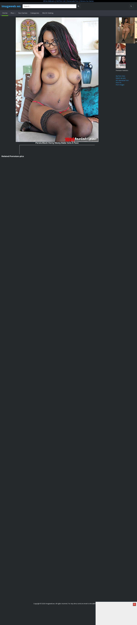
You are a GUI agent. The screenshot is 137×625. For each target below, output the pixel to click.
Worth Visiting (47, 13)
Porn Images (120, 85)
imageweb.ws (11, 6)
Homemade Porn (72, 1)
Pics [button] (12, 13)
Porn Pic (118, 83)
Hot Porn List (60, 1)
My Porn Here (120, 76)
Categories (34, 13)
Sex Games (22, 13)
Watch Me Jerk (121, 78)
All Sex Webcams (49, 1)
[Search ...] (50, 6)
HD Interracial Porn (122, 80)
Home (4, 13)
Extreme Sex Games (87, 1)
